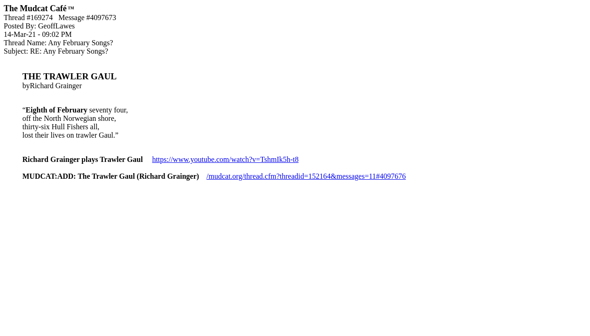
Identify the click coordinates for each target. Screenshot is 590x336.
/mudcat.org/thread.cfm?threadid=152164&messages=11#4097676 (306, 176)
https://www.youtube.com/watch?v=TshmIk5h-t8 (225, 159)
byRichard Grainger (295, 110)
